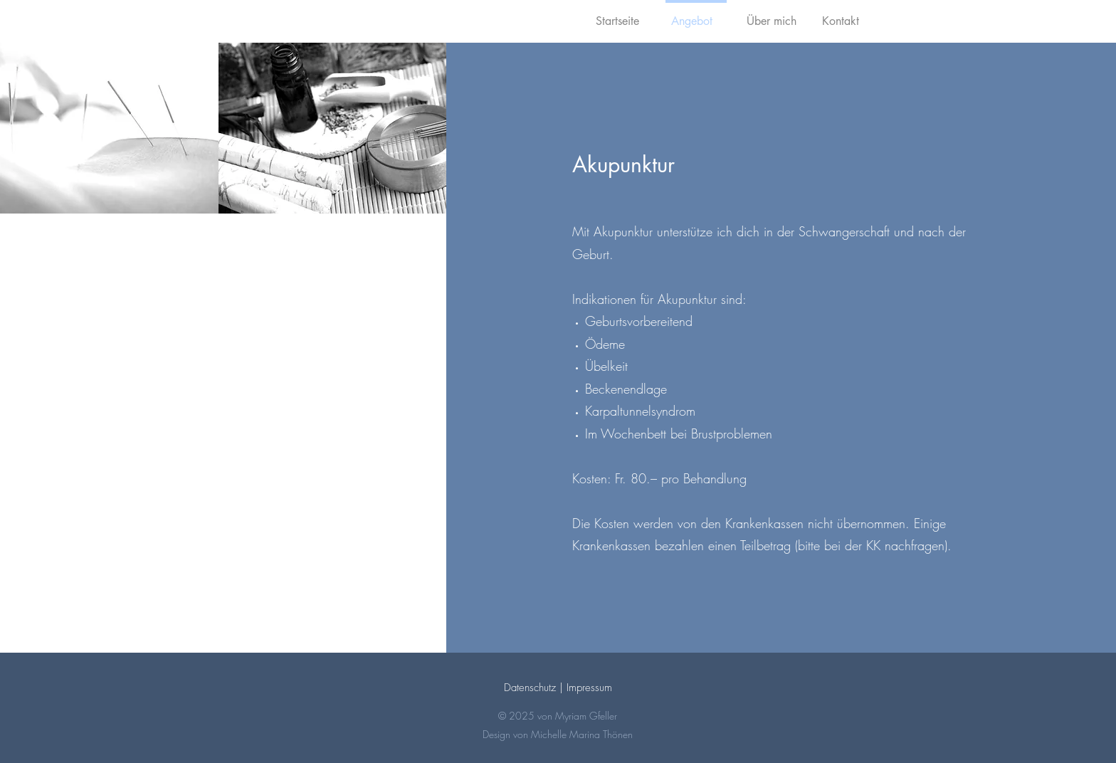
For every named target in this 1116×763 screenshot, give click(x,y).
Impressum (589, 687)
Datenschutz (530, 687)
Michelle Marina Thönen (582, 734)
